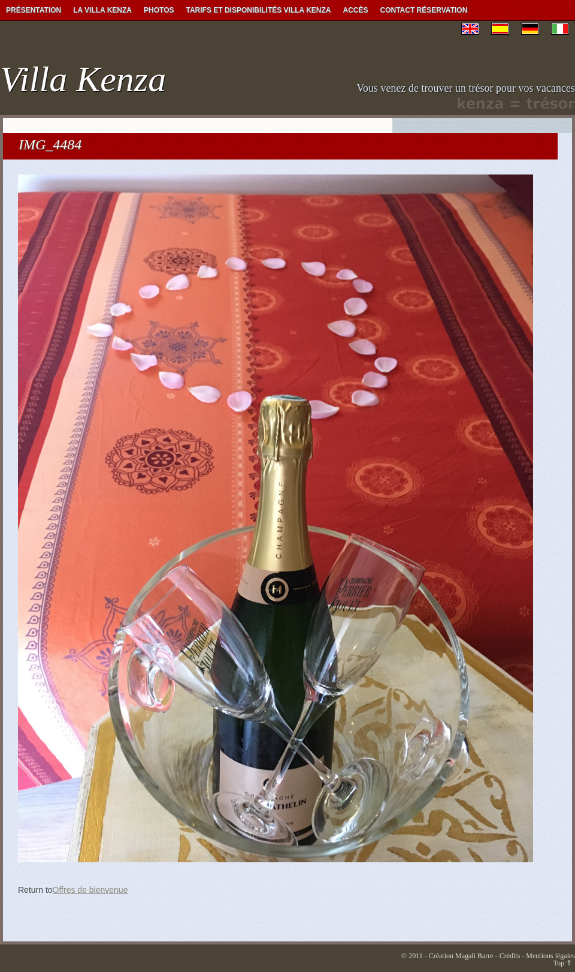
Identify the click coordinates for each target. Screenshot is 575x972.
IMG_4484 (50, 144)
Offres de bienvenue (90, 890)
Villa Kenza (83, 79)
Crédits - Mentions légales (537, 956)
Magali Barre (474, 956)
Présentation (33, 10)
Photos (159, 10)
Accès (355, 10)
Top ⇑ (563, 963)
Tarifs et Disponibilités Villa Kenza (258, 10)
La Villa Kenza (102, 10)
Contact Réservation (424, 10)
